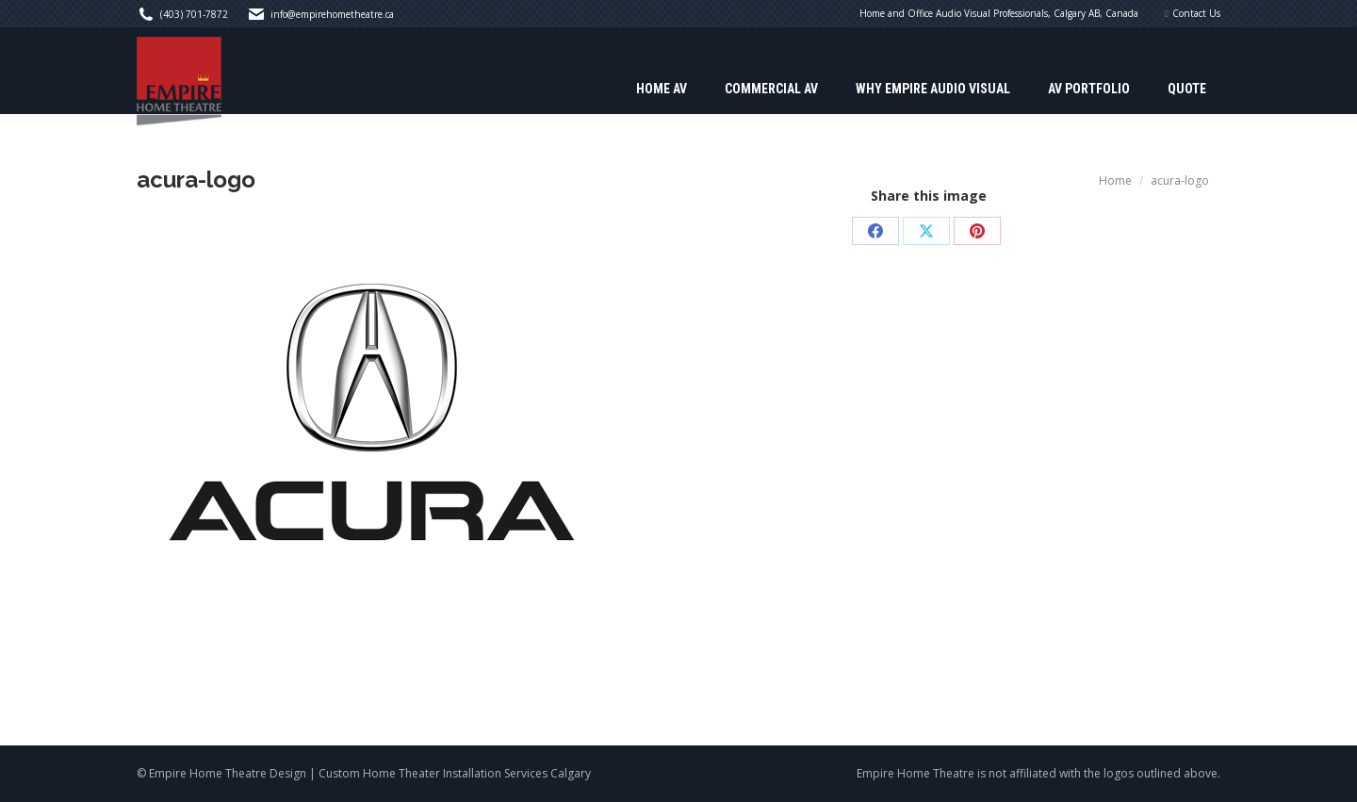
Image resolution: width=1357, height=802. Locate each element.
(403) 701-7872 (194, 14)
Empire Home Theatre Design (227, 773)
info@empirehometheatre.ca (332, 14)
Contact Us (1196, 13)
